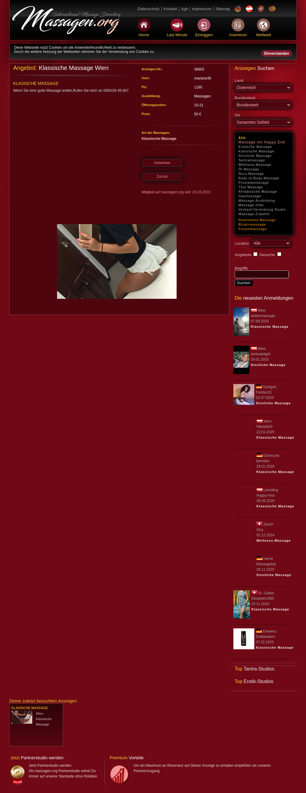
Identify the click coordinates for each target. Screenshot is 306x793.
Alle (242, 138)
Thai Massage (250, 187)
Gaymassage (249, 196)
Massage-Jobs (251, 205)
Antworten (162, 163)
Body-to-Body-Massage (258, 178)
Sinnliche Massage (255, 155)
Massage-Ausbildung (256, 200)
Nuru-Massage (251, 173)
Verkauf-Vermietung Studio (262, 209)
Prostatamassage (253, 182)
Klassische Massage (256, 151)
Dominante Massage (257, 220)
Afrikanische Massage (257, 191)
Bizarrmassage (252, 224)
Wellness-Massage (254, 164)
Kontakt (170, 9)
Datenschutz (148, 9)
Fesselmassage (252, 229)
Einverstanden (276, 53)
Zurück (162, 176)
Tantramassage (251, 160)
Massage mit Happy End (261, 142)
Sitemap (222, 9)
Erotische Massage (255, 147)
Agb (184, 9)
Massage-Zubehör (254, 214)
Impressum (202, 9)
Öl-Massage (248, 169)
